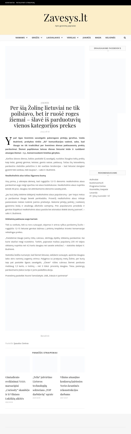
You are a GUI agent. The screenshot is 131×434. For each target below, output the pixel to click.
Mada (98, 37)
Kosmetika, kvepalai (99, 189)
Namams (20, 37)
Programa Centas (98, 186)
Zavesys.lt (65, 17)
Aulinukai (94, 179)
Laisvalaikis (53, 37)
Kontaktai (10, 3)
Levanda (93, 192)
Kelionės (110, 37)
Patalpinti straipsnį (25, 3)
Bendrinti (45, 335)
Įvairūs (87, 37)
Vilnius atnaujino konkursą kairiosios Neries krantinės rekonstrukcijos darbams (71, 386)
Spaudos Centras (21, 343)
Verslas (71, 37)
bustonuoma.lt (96, 182)
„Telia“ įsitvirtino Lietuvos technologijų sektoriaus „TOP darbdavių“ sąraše (43, 386)
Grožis (35, 37)
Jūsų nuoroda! (99, 195)
